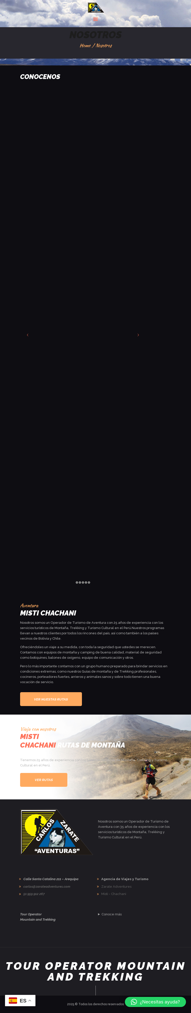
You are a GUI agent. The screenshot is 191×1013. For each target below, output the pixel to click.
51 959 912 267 (34, 894)
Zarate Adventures (116, 886)
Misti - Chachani (113, 894)
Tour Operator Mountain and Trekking (96, 971)
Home (84, 45)
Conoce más (112, 914)
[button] (155, 1002)
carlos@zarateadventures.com (46, 886)
